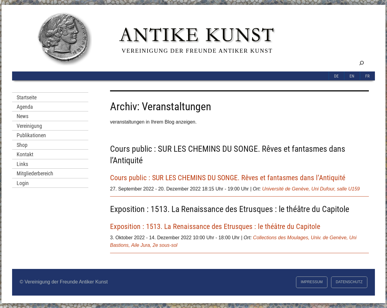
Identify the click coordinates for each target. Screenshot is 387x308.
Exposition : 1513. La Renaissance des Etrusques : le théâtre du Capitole (229, 209)
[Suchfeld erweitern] (361, 62)
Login (23, 183)
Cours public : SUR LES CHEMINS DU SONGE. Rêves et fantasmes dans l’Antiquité (227, 178)
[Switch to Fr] (367, 75)
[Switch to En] (352, 75)
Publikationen (31, 135)
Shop (22, 145)
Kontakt (25, 154)
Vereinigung (29, 126)
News (22, 116)
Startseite (27, 97)
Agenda (25, 107)
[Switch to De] (336, 75)
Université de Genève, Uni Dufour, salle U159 (311, 188)
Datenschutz (349, 282)
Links (22, 164)
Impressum (312, 282)
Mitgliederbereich (35, 173)
